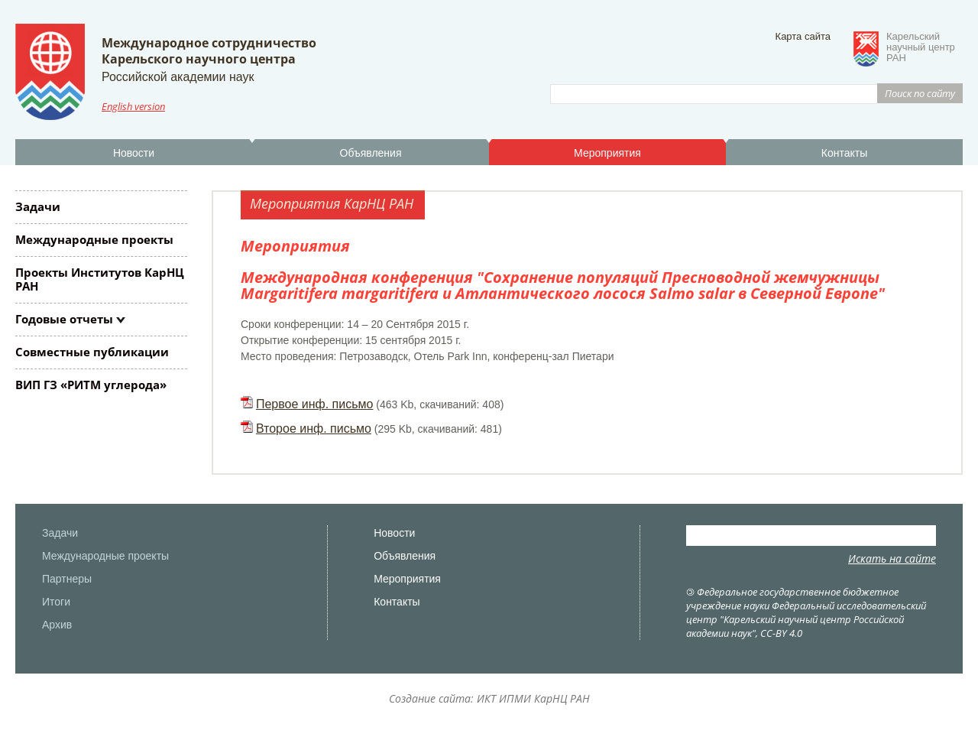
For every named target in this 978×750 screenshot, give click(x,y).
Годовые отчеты (64, 318)
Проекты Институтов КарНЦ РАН (99, 279)
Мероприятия (607, 153)
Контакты (844, 153)
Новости (133, 153)
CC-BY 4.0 (781, 633)
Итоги (56, 602)
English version (133, 106)
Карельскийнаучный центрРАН (920, 47)
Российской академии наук (178, 76)
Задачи (37, 206)
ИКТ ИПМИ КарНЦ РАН (533, 698)
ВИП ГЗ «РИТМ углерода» (91, 384)
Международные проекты (94, 239)
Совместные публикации (92, 351)
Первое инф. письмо (315, 404)
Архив (57, 625)
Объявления (371, 153)
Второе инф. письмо (313, 428)
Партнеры (67, 579)
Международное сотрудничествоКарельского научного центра (209, 50)
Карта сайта (803, 36)
